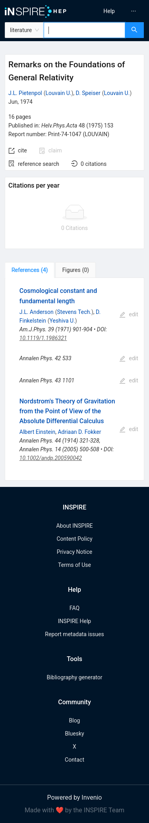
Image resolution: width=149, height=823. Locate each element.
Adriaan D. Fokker (79, 432)
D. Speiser (88, 93)
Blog (74, 720)
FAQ (74, 608)
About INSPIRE (74, 526)
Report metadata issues (74, 634)
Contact (74, 759)
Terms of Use (74, 565)
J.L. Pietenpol (25, 93)
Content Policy (74, 539)
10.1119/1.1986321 (43, 338)
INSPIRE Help (74, 621)
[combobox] (84, 30)
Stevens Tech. (74, 312)
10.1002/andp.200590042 (50, 458)
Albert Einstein (37, 432)
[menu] (113, 11)
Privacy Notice (74, 552)
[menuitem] (109, 11)
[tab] (30, 270)
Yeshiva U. (62, 320)
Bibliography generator (74, 677)
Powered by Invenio (74, 797)
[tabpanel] (74, 379)
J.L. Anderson (36, 312)
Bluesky (74, 733)
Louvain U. (59, 93)
